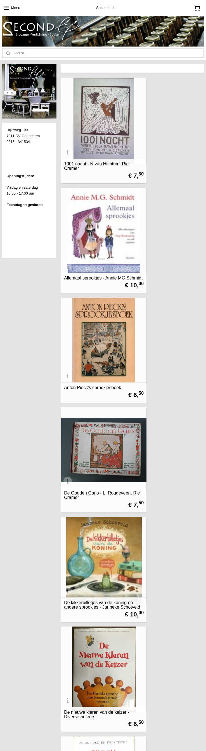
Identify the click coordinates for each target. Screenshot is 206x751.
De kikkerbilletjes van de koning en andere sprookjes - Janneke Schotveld (95, 334)
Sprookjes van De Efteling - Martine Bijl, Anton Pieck (165, 617)
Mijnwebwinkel (156, 740)
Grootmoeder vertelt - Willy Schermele (164, 430)
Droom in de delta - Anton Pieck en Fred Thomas (95, 430)
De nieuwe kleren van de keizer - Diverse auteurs (169, 336)
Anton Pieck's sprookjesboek (92, 245)
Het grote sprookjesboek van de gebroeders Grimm (95, 523)
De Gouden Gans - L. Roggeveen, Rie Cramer (162, 243)
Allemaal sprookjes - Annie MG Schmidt (168, 149)
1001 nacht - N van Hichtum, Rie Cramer (92, 149)
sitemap (84, 740)
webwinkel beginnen (113, 740)
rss (95, 740)
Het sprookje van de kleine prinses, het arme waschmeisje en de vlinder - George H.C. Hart (95, 612)
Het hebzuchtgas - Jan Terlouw (168, 525)
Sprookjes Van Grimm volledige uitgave (95, 710)
